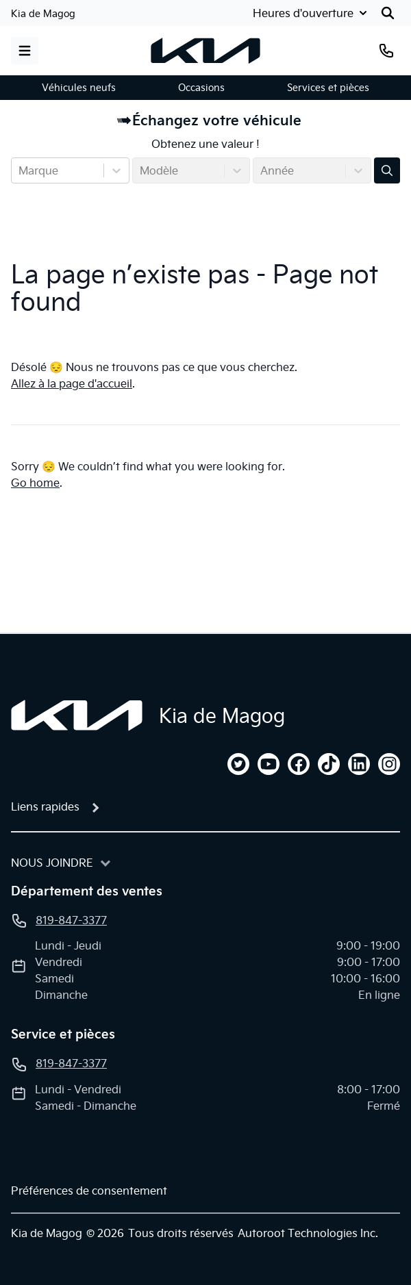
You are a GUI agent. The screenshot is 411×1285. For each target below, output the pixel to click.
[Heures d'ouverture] (311, 13)
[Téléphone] (386, 50)
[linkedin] (359, 764)
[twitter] (238, 764)
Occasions (201, 87)
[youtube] (268, 764)
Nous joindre (52, 862)
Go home (35, 482)
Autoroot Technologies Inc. (308, 1233)
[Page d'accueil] (76, 715)
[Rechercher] (387, 13)
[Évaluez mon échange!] (387, 170)
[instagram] (389, 764)
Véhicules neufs (79, 87)
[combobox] (19, 170)
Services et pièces (328, 87)
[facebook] (299, 764)
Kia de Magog (43, 14)
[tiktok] (329, 764)
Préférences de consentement (89, 1190)
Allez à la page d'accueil (71, 383)
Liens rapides (45, 806)
